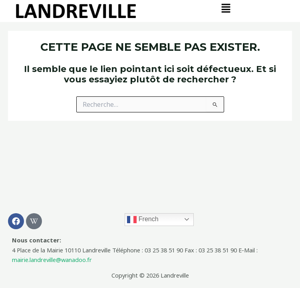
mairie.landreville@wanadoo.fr (52, 260)
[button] (226, 8)
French (142, 219)
